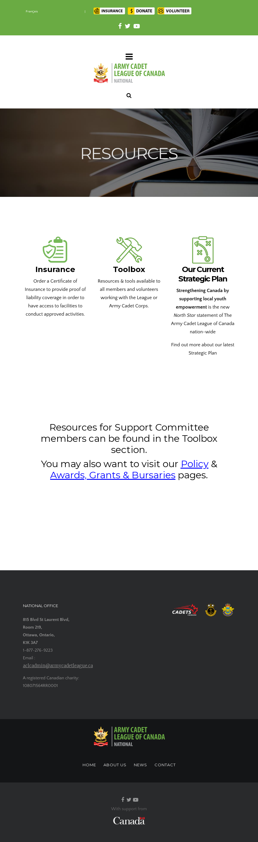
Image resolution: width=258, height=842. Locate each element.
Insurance (55, 269)
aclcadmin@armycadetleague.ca (58, 665)
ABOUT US (114, 764)
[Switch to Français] (32, 12)
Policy (194, 463)
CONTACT (165, 764)
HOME (89, 764)
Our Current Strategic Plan (202, 274)
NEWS (140, 764)
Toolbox (129, 269)
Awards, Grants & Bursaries (112, 475)
